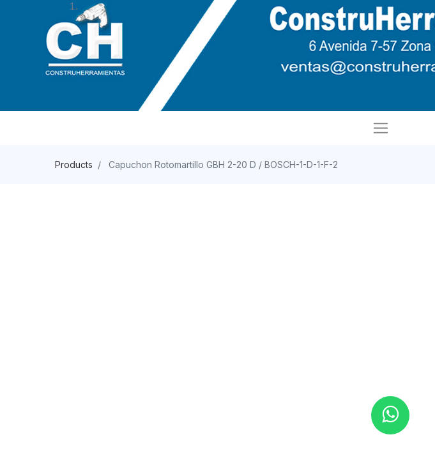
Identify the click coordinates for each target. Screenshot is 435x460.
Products (74, 164)
